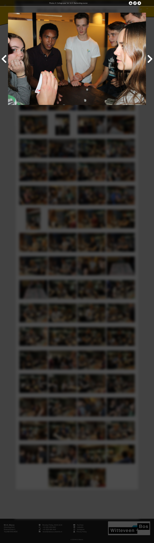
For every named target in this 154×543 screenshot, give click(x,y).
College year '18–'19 (64, 3)
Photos (52, 3)
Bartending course (80, 3)
